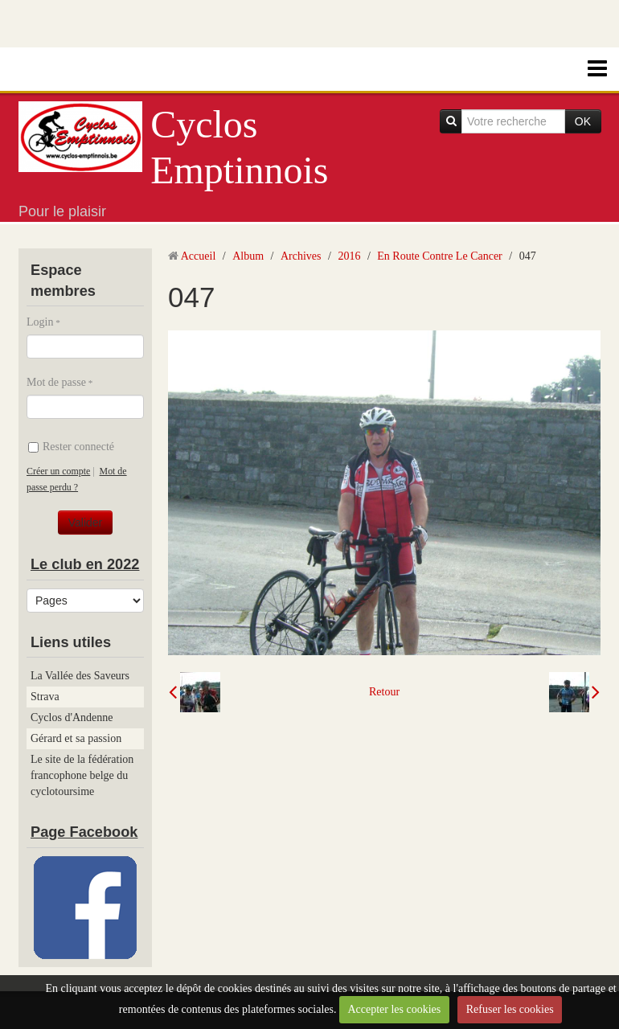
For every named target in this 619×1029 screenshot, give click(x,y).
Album (248, 256)
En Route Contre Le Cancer (439, 256)
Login (40, 322)
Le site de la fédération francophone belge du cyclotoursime (82, 775)
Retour (384, 692)
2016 (349, 256)
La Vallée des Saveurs (80, 676)
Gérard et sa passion (76, 738)
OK (583, 121)
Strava (45, 697)
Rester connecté (71, 447)
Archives (301, 256)
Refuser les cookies (510, 1009)
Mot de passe (56, 382)
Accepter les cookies (394, 1009)
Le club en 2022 (85, 564)
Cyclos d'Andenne (72, 717)
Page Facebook (84, 832)
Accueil (198, 256)
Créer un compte (58, 471)
